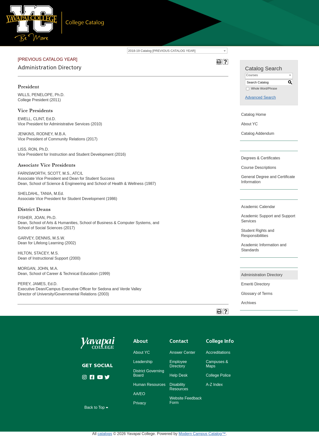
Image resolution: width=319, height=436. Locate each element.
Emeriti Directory (255, 284)
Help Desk (178, 375)
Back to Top (96, 407)
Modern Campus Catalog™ (202, 434)
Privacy (139, 403)
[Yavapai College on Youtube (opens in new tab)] (101, 377)
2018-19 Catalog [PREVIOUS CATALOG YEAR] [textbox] (161, 51)
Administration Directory (262, 275)
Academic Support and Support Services (268, 218)
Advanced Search (260, 97)
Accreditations (218, 352)
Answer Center (182, 352)
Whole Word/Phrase (264, 88)
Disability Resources (178, 386)
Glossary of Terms (257, 293)
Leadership (142, 362)
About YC (249, 124)
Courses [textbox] (252, 75)
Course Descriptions (258, 167)
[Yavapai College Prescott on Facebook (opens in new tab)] (93, 377)
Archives (248, 303)
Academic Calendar (258, 207)
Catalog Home (253, 114)
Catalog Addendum (257, 133)
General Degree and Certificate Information (268, 179)
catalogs (104, 434)
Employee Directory (178, 364)
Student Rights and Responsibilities (257, 233)
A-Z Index (214, 384)
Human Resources (149, 384)
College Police (218, 375)
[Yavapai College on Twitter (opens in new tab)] (108, 377)
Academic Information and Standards (263, 247)
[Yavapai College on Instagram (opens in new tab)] (85, 377)
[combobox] (177, 51)
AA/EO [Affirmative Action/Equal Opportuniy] (139, 394)
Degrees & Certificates (260, 158)
